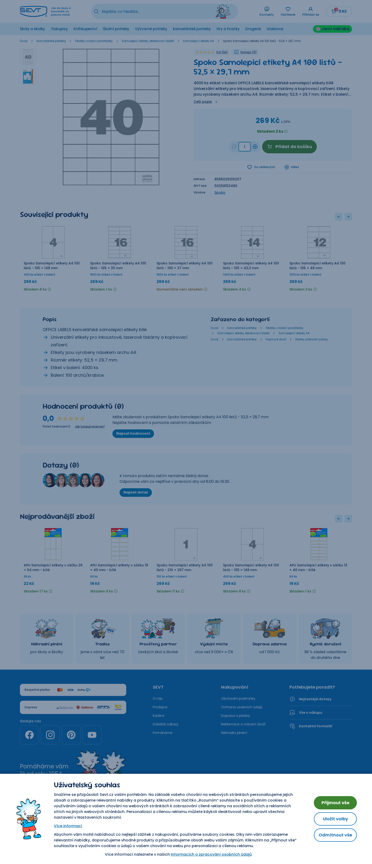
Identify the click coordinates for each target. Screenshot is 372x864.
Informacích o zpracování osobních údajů (211, 854)
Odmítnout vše (335, 835)
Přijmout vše (335, 803)
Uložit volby (335, 819)
